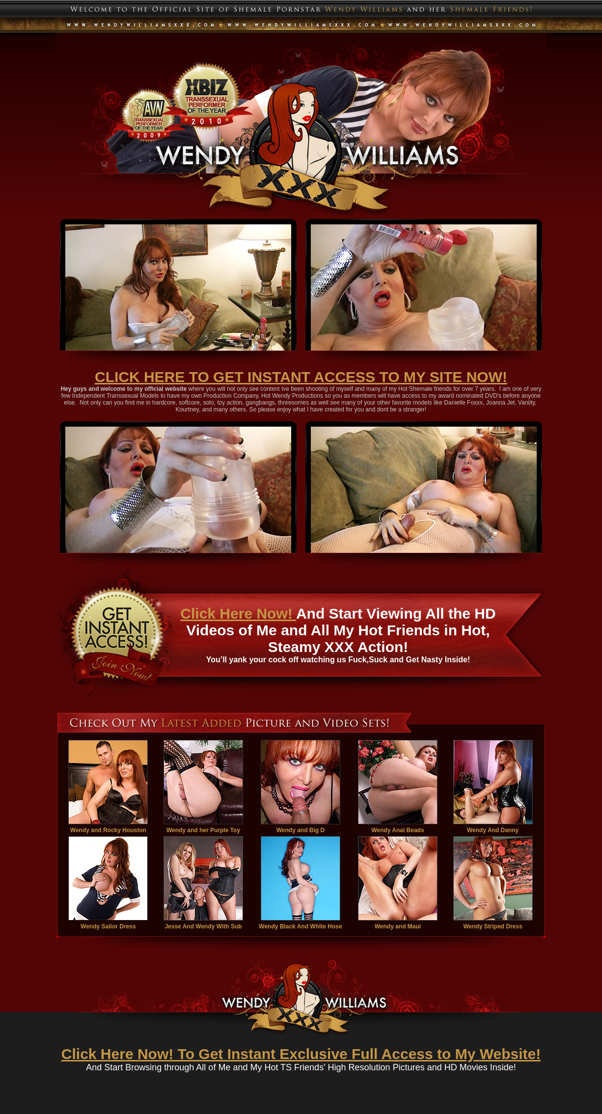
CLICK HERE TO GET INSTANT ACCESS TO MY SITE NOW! (301, 377)
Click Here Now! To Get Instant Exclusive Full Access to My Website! (301, 1054)
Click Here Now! (238, 613)
